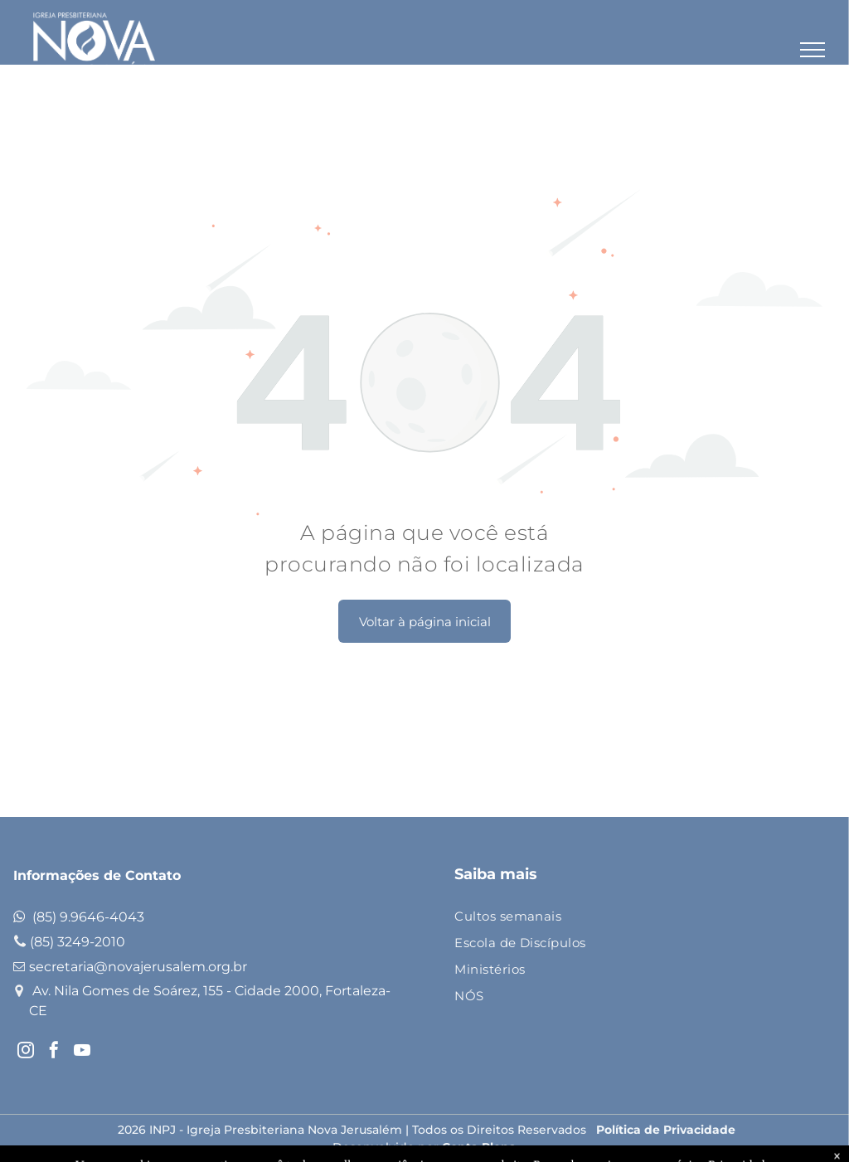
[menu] (812, 49)
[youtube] (82, 1052)
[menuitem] (629, 917)
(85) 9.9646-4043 (88, 917)
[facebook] (53, 1052)
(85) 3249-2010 (77, 942)
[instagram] (25, 1052)
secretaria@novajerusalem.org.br (138, 967)
